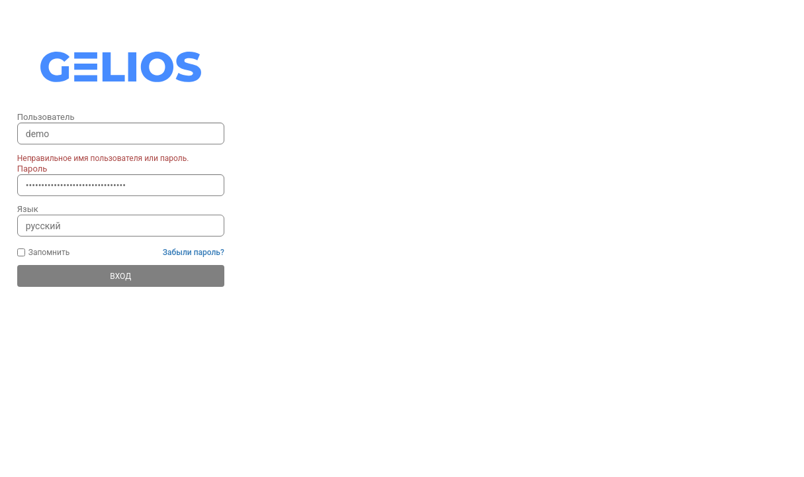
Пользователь (46, 117)
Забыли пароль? (193, 252)
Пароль (32, 168)
